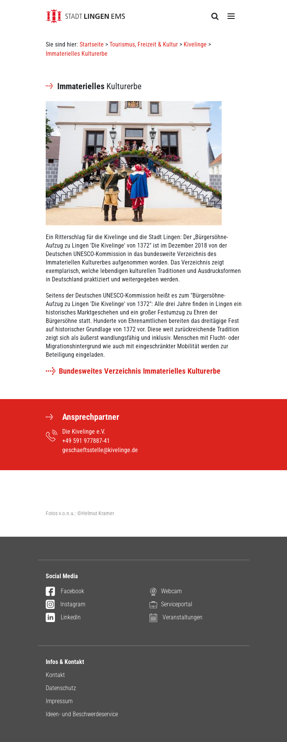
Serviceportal (170, 604)
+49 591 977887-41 (86, 440)
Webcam (165, 591)
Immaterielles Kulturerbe (77, 53)
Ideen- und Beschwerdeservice (82, 714)
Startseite (92, 44)
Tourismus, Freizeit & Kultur (143, 44)
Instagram (66, 605)
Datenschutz (61, 688)
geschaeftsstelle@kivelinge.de (100, 450)
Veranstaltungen (175, 617)
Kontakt (55, 675)
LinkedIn (63, 618)
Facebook (65, 592)
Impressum (59, 701)
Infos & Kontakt (65, 661)
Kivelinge (195, 44)
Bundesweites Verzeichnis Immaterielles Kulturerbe (140, 371)
